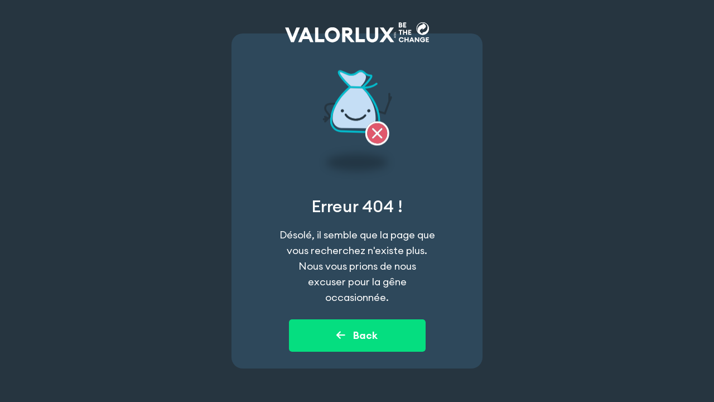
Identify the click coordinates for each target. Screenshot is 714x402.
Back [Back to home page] (357, 335)
